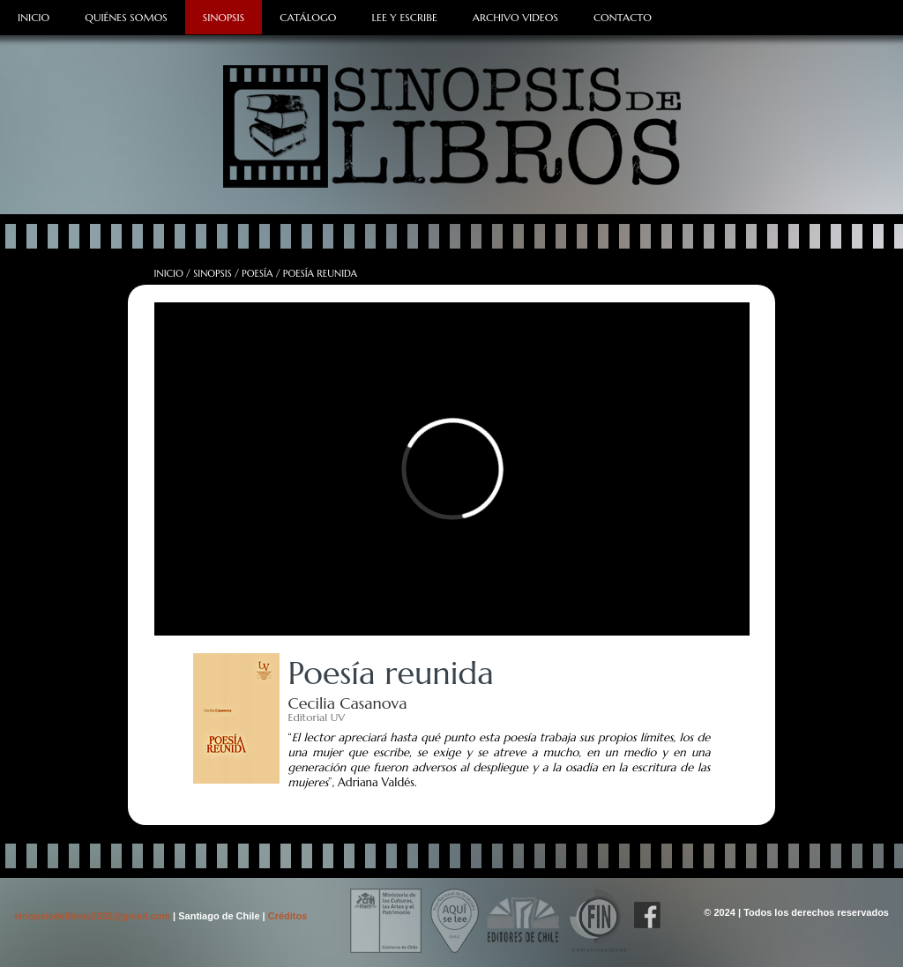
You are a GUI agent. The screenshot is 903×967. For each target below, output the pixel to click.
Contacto (622, 17)
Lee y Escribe (404, 17)
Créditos (288, 916)
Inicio (33, 17)
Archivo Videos (515, 17)
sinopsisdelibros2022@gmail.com (93, 916)
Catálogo (308, 17)
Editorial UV (317, 717)
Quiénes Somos (126, 17)
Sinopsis (223, 17)
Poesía (257, 273)
